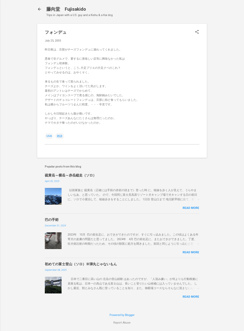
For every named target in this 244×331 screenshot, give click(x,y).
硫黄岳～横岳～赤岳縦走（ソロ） (70, 175)
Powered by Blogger (122, 315)
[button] (197, 32)
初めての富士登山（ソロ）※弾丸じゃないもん (81, 264)
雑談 (60, 136)
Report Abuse (122, 322)
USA (49, 136)
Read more (191, 208)
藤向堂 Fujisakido (66, 9)
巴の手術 (52, 220)
